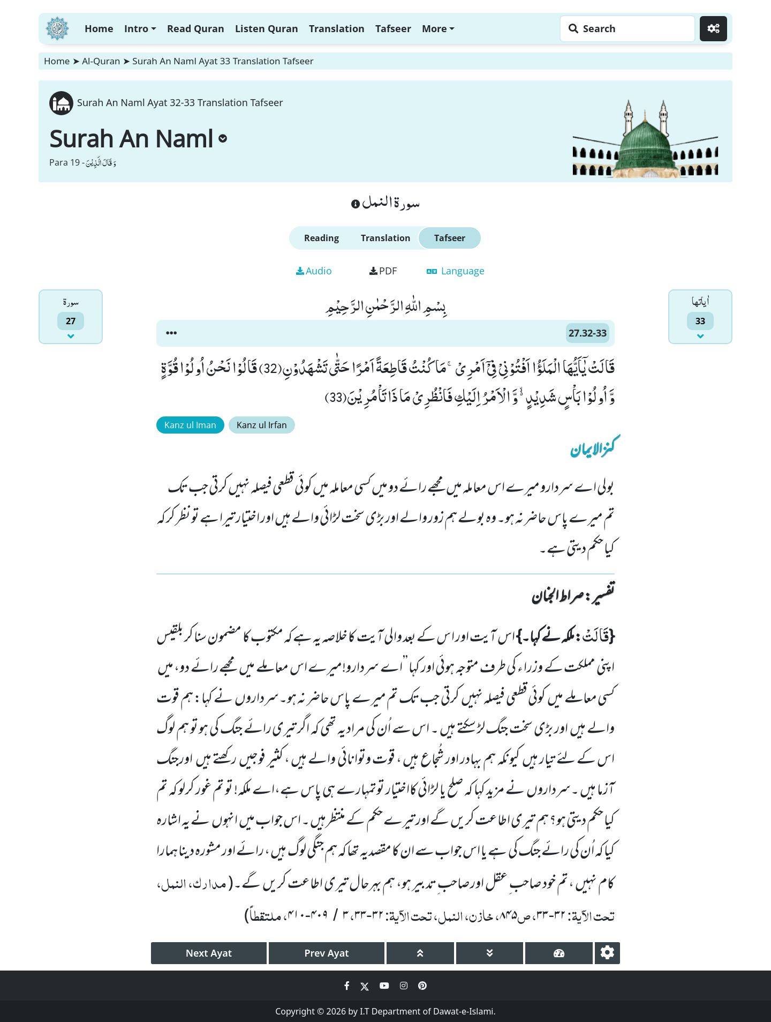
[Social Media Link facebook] (348, 985)
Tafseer (393, 28)
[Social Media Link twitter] (365, 985)
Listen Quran (266, 28)
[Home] (57, 27)
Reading (321, 238)
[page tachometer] (559, 953)
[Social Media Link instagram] (405, 985)
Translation (337, 28)
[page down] (490, 953)
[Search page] (624, 28)
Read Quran (195, 28)
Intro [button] (136, 28)
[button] (171, 333)
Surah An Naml (138, 138)
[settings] (607, 953)
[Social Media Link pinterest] (422, 985)
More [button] (434, 28)
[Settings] (713, 28)
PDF (383, 270)
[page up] (420, 953)
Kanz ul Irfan (262, 425)
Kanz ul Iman (190, 425)
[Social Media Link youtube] (385, 985)
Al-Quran (101, 61)
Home (99, 28)
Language (456, 270)
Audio (314, 270)
